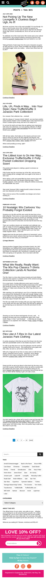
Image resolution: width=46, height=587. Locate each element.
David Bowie (36, 466)
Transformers (8, 488)
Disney (6, 469)
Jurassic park (8, 475)
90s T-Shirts (32, 320)
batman (14, 491)
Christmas (16, 466)
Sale (26, 478)
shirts (22, 140)
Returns (23, 560)
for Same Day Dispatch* (23, 557)
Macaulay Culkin (36, 475)
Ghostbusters (22, 469)
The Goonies (28, 484)
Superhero (15, 481)
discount (22, 491)
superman (36, 491)
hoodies (27, 140)
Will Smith (7, 491)
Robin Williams (17, 478)
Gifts (29, 469)
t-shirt (5, 494)
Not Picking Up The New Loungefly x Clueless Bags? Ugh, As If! (20, 19)
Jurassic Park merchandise (19, 128)
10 (26, 440)
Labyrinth (17, 475)
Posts (16, 10)
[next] (31, 440)
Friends (13, 469)
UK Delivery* (23, 555)
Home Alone (7, 472)
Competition (25, 466)
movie (29, 491)
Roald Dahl (7, 478)
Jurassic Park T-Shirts (13, 140)
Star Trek (33, 478)
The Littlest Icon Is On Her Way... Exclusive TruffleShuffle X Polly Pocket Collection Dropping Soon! (23, 159)
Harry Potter (37, 469)
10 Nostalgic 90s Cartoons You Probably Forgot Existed (21, 209)
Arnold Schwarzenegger (11, 463)
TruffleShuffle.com (30, 488)
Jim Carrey (33, 472)
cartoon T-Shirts (24, 227)
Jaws (25, 472)
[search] (40, 454)
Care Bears (7, 466)
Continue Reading (9, 97)
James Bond (17, 472)
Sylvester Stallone (26, 481)
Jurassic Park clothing (13, 370)
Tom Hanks (38, 484)
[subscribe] (39, 543)
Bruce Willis (37, 463)
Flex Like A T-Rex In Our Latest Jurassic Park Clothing (22, 335)
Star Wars (7, 481)
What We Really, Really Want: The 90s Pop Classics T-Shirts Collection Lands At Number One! (21, 268)
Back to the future (26, 463)
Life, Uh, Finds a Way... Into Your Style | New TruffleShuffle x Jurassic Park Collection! (23, 109)
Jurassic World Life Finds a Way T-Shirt (18, 421)
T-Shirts (37, 481)
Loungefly (26, 475)
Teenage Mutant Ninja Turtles (13, 484)
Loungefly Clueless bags (15, 39)
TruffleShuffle (19, 488)
